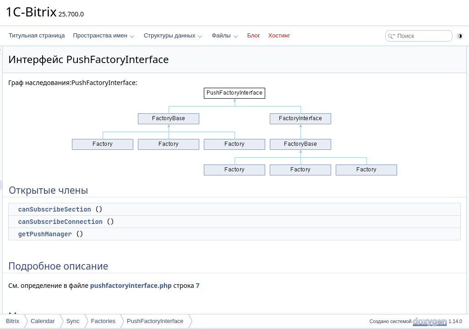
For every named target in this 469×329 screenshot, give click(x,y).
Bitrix (12, 321)
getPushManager (159, 234)
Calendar (43, 321)
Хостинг (279, 35)
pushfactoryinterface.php (245, 285)
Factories (103, 321)
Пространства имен (103, 35)
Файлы (225, 35)
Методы (377, 101)
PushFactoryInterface (155, 321)
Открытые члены (388, 51)
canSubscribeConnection (174, 222)
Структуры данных (173, 35)
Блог (253, 35)
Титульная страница (37, 35)
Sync (73, 321)
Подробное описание (394, 91)
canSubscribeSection (169, 209)
